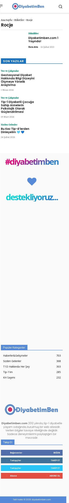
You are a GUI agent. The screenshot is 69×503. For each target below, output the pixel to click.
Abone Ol (55, 475)
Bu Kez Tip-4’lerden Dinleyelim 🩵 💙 (15, 130)
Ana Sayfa (6, 19)
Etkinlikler (33, 33)
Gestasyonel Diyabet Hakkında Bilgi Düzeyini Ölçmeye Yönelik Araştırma (17, 80)
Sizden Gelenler (9, 124)
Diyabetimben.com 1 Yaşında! (43, 39)
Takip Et (55, 460)
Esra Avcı (33, 46)
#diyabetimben (31, 161)
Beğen (56, 452)
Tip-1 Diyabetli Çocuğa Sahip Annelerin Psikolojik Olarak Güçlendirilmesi (17, 107)
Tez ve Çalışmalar (10, 70)
